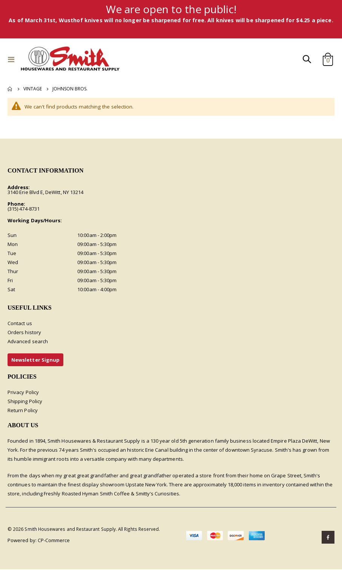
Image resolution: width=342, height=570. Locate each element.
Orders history (24, 332)
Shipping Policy (25, 402)
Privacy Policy (23, 393)
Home (10, 88)
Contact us (20, 323)
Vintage (32, 89)
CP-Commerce (54, 541)
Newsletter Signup (35, 360)
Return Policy (23, 411)
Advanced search (28, 341)
